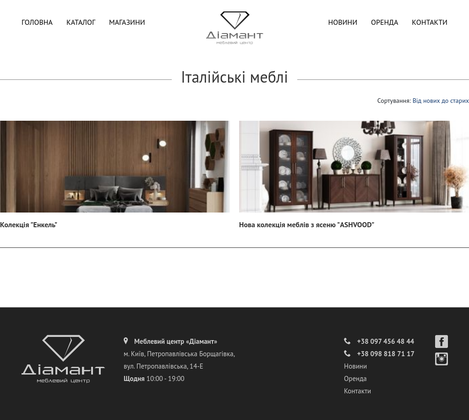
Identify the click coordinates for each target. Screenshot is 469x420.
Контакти (429, 22)
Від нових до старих (441, 100)
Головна (37, 22)
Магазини (127, 22)
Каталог (80, 22)
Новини (342, 22)
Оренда (384, 22)
